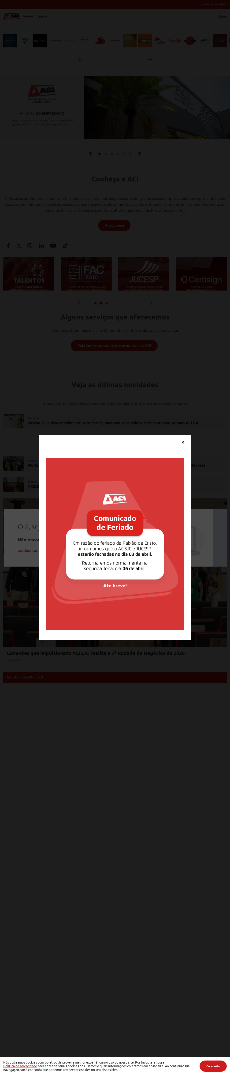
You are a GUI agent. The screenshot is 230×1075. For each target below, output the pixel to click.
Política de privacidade (20, 1066)
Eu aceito (213, 1066)
